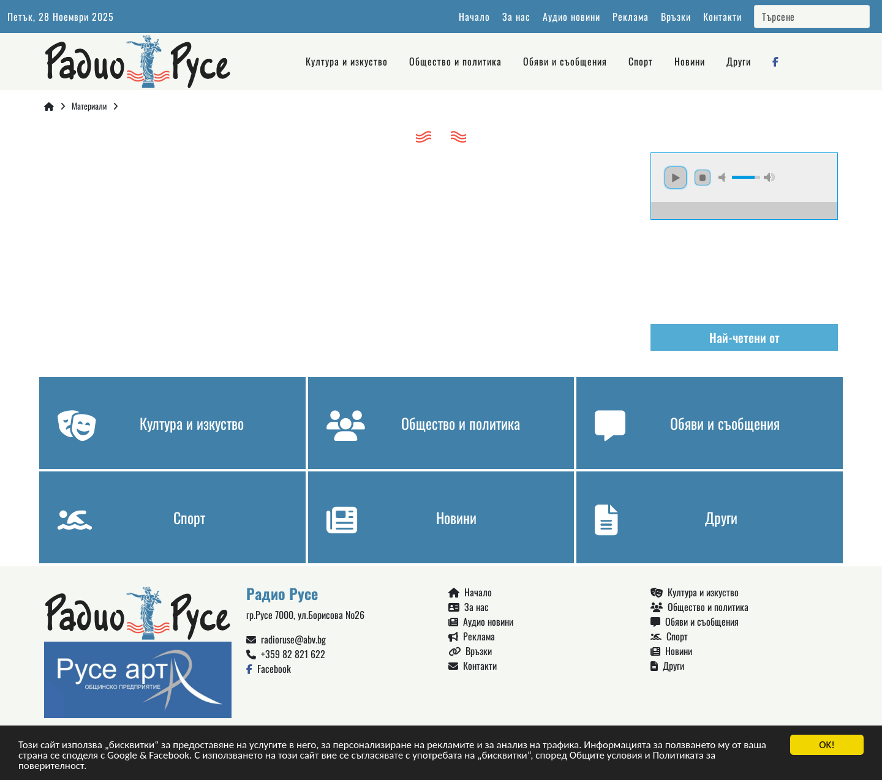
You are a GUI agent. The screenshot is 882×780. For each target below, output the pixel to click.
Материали (89, 105)
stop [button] (702, 177)
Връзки (676, 16)
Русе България (744, 266)
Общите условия (606, 755)
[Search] (812, 16)
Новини (689, 61)
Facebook (268, 668)
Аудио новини (571, 16)
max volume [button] (769, 177)
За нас (516, 16)
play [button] (675, 177)
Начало (474, 16)
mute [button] (723, 177)
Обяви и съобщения (565, 61)
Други (738, 61)
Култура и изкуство (347, 61)
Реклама (630, 16)
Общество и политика (455, 61)
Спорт (640, 61)
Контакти (722, 16)
